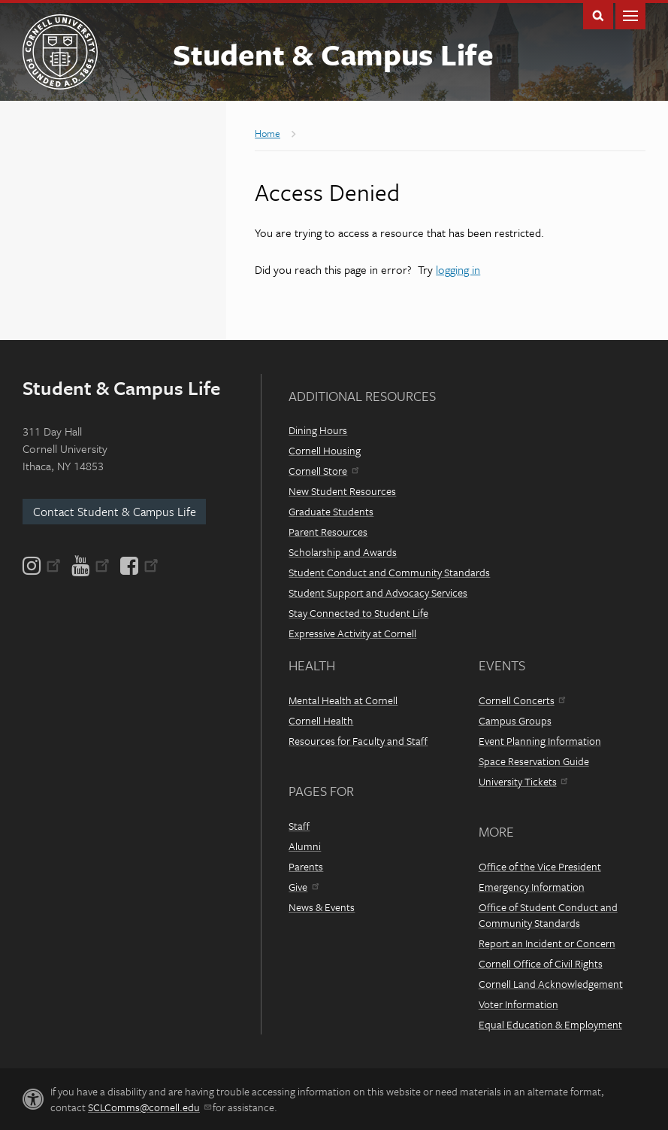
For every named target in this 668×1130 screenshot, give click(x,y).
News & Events (322, 907)
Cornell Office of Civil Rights (541, 963)
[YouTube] (90, 566)
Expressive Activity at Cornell (352, 633)
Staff (299, 826)
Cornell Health (321, 720)
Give (303, 887)
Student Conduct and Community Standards (389, 572)
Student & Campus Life (333, 53)
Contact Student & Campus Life (114, 512)
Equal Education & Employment (550, 1024)
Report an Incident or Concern (547, 943)
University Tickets (523, 781)
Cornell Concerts (522, 700)
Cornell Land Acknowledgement (551, 984)
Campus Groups (515, 720)
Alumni (305, 846)
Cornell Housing (325, 450)
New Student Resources (342, 491)
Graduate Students (331, 511)
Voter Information (518, 1004)
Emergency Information (532, 887)
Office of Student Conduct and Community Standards (548, 915)
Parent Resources (328, 531)
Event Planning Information (540, 741)
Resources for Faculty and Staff (358, 741)
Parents (306, 866)
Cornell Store (323, 470)
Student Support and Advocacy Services (378, 592)
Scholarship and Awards (343, 552)
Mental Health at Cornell (343, 700)
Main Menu (630, 14)
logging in (458, 269)
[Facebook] (138, 566)
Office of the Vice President (540, 866)
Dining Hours (318, 430)
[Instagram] (43, 566)
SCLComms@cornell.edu (149, 1107)
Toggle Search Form (598, 14)
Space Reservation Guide (534, 761)
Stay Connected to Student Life (358, 613)
